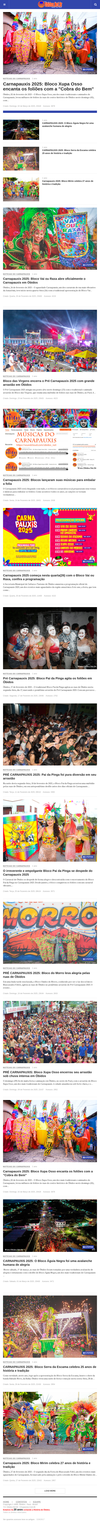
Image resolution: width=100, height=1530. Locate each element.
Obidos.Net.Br (12, 1507)
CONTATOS (21, 1502)
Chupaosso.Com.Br (28, 1507)
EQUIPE (37, 1502)
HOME (6, 1502)
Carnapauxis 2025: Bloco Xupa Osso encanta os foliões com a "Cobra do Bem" (49, 86)
